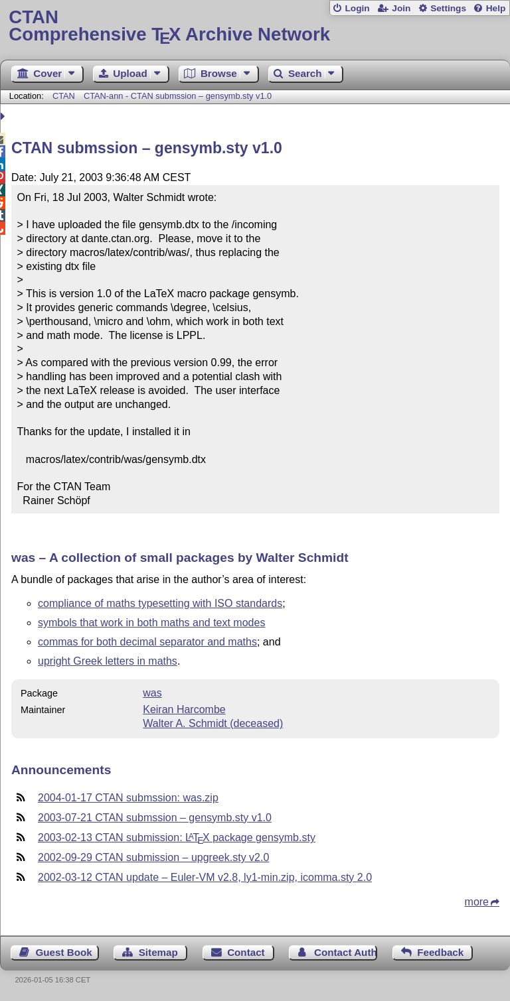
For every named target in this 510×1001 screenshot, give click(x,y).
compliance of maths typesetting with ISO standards (160, 603)
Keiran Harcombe (184, 709)
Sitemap (158, 952)
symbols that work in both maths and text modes (151, 622)
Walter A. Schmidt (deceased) (213, 723)
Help (496, 8)
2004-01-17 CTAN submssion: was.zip (128, 797)
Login (357, 8)
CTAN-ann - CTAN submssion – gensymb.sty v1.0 (178, 96)
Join (401, 8)
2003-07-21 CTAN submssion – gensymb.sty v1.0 (155, 817)
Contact (246, 952)
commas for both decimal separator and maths (147, 641)
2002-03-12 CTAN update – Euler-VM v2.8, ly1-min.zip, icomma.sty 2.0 (205, 877)
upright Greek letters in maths (107, 661)
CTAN (63, 96)
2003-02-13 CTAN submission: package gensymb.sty (176, 837)
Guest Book (64, 952)
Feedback (440, 952)
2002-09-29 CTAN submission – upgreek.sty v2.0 (153, 857)
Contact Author (345, 952)
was (152, 693)
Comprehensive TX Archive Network (255, 26)
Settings (448, 8)
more (477, 901)
